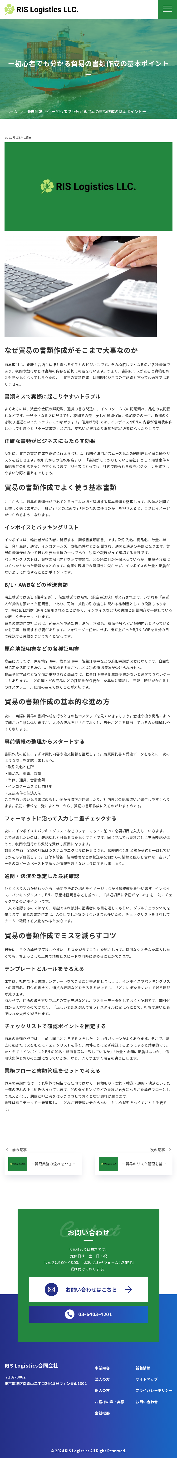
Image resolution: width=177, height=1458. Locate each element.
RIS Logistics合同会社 (32, 1365)
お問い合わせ (147, 1401)
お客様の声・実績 (109, 1401)
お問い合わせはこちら (88, 1289)
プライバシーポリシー (154, 1390)
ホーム (12, 111)
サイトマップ (147, 1379)
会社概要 (102, 1412)
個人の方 (102, 1390)
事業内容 (102, 1367)
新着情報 (34, 111)
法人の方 (102, 1379)
